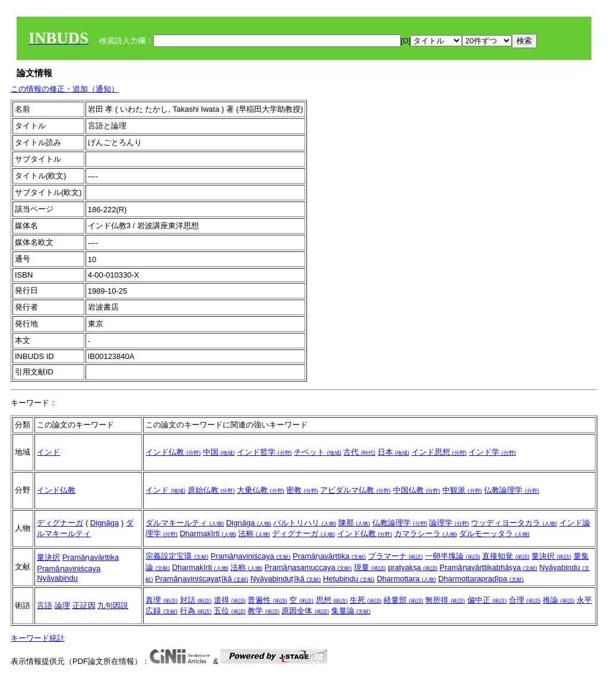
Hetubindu (349, 578)
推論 (559, 600)
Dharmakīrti (208, 533)
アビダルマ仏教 (355, 490)
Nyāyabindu (57, 578)
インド (48, 452)
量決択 (48, 557)
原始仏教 (211, 490)
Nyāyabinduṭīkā (286, 578)
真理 (161, 600)
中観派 (462, 490)
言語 (44, 605)
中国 (219, 452)
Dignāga (104, 522)
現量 (370, 567)
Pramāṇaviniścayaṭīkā (201, 578)
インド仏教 (173, 452)
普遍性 (267, 600)
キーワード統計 (38, 638)
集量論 (351, 610)
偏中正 (487, 600)
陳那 (354, 522)
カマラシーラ (425, 533)
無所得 (445, 600)
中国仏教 (417, 490)
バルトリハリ (304, 522)
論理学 (449, 522)
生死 (366, 600)
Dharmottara (406, 578)
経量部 (403, 600)
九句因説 (112, 605)
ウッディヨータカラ (514, 522)
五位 (230, 610)
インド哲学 (264, 452)
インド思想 (439, 452)
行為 (196, 610)
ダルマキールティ (184, 522)
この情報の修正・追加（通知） (65, 88)
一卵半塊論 (452, 556)
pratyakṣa (412, 567)
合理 (525, 600)
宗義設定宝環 (176, 556)
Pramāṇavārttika (90, 557)
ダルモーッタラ (494, 533)
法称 (254, 533)
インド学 (492, 452)
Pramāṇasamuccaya (308, 567)
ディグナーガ (60, 522)
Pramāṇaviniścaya (68, 568)
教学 (264, 610)
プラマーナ (395, 556)
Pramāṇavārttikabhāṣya (488, 567)
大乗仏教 (260, 490)
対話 (196, 600)
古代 (359, 452)
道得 (230, 600)
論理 (62, 605)
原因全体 (305, 610)
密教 (302, 490)
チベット (317, 452)
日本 (394, 452)
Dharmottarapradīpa (481, 578)
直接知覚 (506, 556)
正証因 (84, 605)
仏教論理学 (511, 490)
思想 (332, 600)
